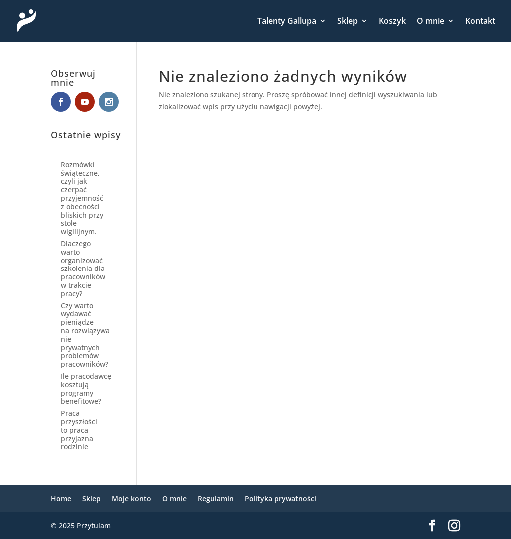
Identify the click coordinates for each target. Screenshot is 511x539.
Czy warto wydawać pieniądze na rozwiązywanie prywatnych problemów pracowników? (85, 335)
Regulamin (216, 498)
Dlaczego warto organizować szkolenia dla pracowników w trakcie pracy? (83, 268)
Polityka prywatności (280, 498)
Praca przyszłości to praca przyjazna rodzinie (79, 429)
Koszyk (392, 21)
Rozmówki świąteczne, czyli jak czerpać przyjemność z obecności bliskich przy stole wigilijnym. (82, 198)
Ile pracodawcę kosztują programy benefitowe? (86, 388)
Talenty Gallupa (286, 21)
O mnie (430, 21)
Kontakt (480, 21)
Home (61, 498)
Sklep (347, 21)
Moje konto (131, 498)
